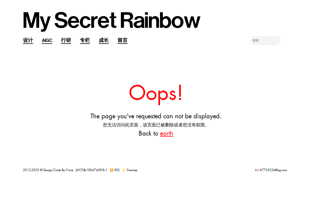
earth (166, 133)
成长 (104, 40)
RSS (117, 170)
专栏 (85, 40)
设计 (28, 40)
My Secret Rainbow (112, 21)
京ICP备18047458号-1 (91, 170)
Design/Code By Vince (58, 170)
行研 (66, 40)
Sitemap (132, 170)
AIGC (47, 40)
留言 (123, 40)
